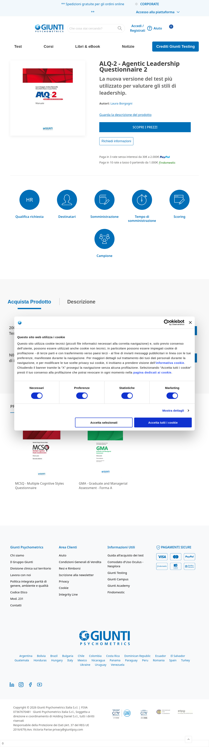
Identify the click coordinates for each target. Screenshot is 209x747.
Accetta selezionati (103, 422)
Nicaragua (98, 660)
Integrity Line (68, 594)
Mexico (82, 660)
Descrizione (81, 300)
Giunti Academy (119, 586)
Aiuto (154, 28)
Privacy (64, 581)
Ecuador (160, 656)
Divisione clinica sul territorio (30, 568)
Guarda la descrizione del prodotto (125, 115)
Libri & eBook (87, 46)
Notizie (128, 46)
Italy (70, 660)
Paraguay (131, 660)
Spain (172, 660)
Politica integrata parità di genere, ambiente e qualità (29, 583)
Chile (81, 656)
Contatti (15, 605)
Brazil (54, 656)
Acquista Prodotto (29, 300)
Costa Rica (113, 656)
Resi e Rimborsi (70, 568)
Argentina (25, 656)
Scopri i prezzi (145, 127)
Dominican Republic (137, 656)
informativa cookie (170, 362)
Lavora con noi (20, 575)
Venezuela (117, 665)
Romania (158, 660)
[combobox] (96, 28)
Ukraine (85, 665)
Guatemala (21, 660)
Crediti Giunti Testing (175, 46)
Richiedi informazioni (116, 141)
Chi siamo (17, 555)
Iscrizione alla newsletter (76, 575)
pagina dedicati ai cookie (152, 372)
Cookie (64, 588)
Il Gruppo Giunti (21, 562)
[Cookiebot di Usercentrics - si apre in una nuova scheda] (166, 323)
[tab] (29, 301)
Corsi (49, 46)
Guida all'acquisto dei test (126, 555)
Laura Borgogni (121, 103)
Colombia (95, 656)
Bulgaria (67, 656)
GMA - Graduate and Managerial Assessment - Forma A (103, 485)
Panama (115, 660)
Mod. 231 (16, 599)
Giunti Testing (117, 573)
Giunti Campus (118, 579)
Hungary (57, 660)
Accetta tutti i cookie (163, 422)
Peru (145, 660)
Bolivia (41, 656)
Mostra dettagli (173, 410)
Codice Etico (18, 592)
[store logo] (49, 28)
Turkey (185, 660)
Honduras (40, 660)
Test (18, 46)
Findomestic (116, 592)
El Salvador (178, 656)
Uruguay (100, 665)
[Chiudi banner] (190, 322)
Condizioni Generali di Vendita (80, 562)
